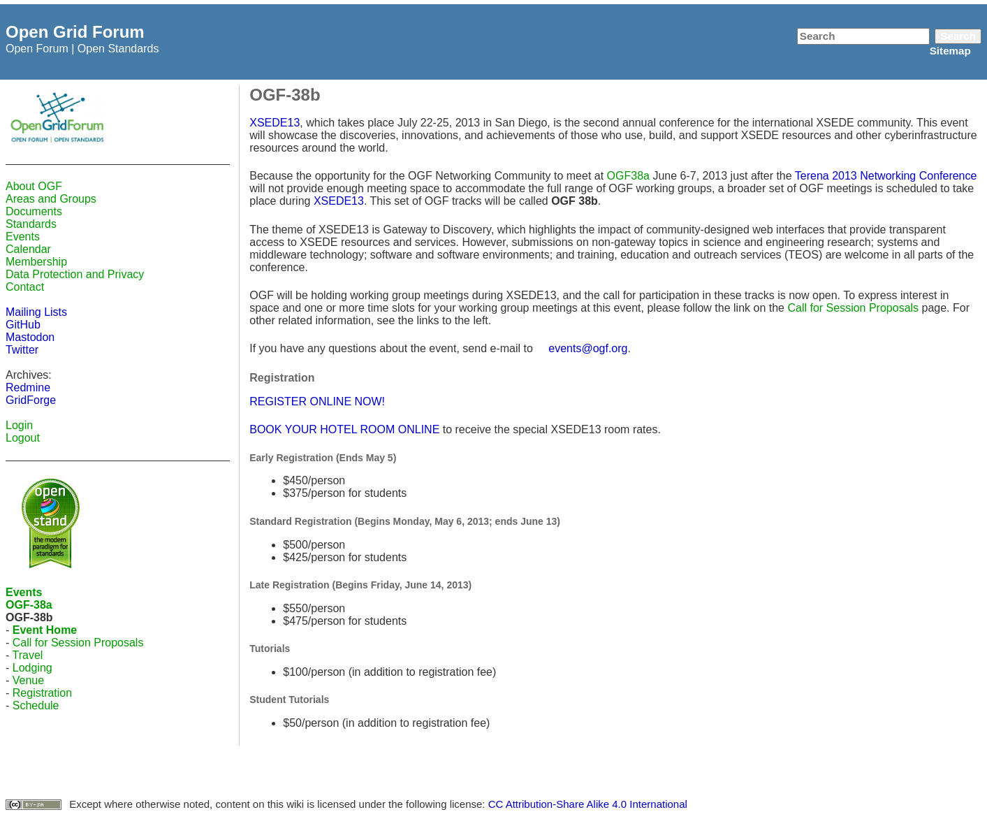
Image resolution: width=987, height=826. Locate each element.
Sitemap (950, 51)
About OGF (34, 186)
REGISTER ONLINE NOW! (317, 401)
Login (19, 425)
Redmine (28, 387)
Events (23, 236)
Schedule (36, 705)
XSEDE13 (274, 123)
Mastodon (30, 337)
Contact (25, 287)
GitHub (23, 325)
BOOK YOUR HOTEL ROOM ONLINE (344, 429)
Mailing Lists (36, 312)
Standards (31, 224)
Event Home (45, 630)
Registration (42, 693)
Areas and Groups (51, 199)
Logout (23, 438)
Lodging (32, 668)
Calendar (28, 249)
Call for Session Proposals (78, 643)
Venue (28, 680)
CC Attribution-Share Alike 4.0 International (587, 804)
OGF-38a (29, 605)
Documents (34, 211)
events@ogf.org (587, 348)
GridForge (31, 400)
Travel (27, 655)
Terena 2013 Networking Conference (886, 176)
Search (958, 36)
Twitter (22, 350)
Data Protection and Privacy (75, 274)
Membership (36, 262)
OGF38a (628, 176)
